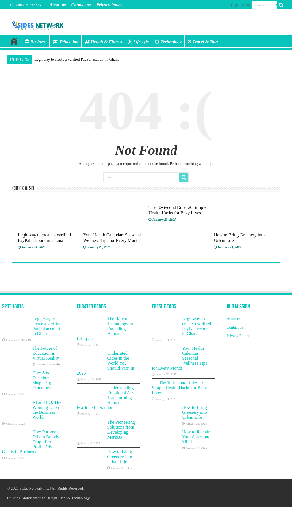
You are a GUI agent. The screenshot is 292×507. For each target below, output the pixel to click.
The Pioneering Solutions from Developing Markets (121, 430)
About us (58, 4)
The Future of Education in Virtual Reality (46, 353)
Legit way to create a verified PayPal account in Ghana (76, 59)
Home (14, 41)
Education (66, 41)
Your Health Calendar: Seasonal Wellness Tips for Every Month (112, 237)
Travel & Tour (203, 41)
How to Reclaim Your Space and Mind (197, 436)
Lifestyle (138, 41)
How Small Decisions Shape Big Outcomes (43, 380)
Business (36, 41)
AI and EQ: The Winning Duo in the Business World (47, 410)
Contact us (81, 4)
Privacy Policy (109, 4)
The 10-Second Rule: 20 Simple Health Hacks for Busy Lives (177, 210)
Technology (168, 41)
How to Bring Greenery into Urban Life (119, 456)
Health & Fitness (103, 41)
